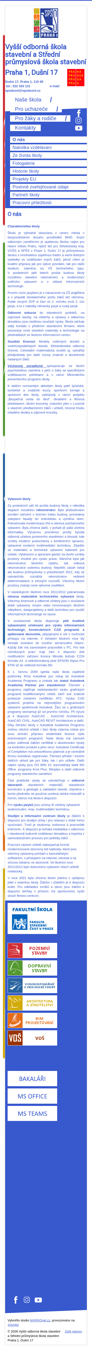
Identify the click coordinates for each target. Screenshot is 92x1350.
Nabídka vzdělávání (32, 147)
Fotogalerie (24, 163)
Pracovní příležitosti (32, 202)
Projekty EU (24, 179)
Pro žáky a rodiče (35, 118)
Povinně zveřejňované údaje (41, 187)
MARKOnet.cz (40, 1320)
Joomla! (13, 1325)
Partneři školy (26, 195)
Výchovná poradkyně (27, 366)
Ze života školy (27, 155)
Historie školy (26, 171)
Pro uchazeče (31, 109)
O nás (19, 139)
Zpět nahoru (73, 1331)
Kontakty (25, 128)
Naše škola (28, 100)
